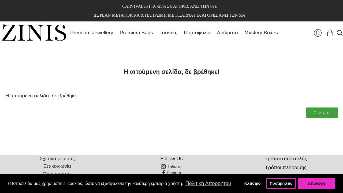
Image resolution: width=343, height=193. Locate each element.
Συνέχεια (322, 112)
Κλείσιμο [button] (252, 183)
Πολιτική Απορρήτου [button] (208, 183)
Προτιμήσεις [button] (281, 183)
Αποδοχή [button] (316, 183)
